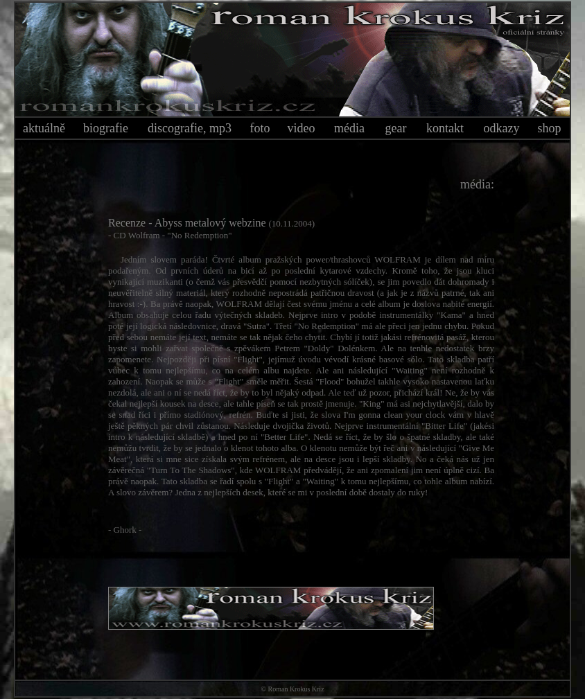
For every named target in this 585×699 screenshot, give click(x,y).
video (301, 128)
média (349, 128)
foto (260, 128)
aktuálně (44, 128)
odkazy (502, 128)
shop (549, 128)
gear (396, 128)
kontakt (445, 128)
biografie (105, 128)
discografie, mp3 (190, 128)
